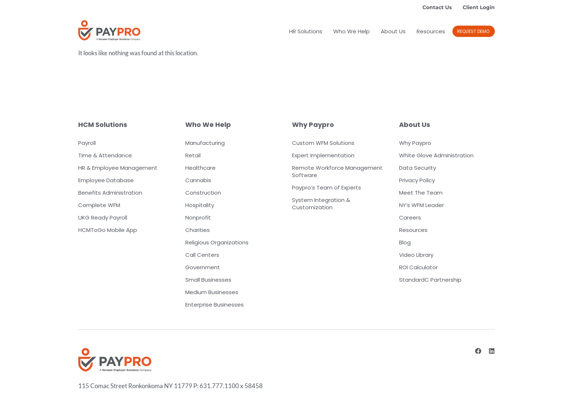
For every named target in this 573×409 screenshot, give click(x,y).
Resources (431, 31)
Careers (410, 217)
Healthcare (200, 168)
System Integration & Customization (321, 203)
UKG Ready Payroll (102, 217)
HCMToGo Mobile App (107, 230)
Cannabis (198, 180)
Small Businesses (208, 280)
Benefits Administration (110, 192)
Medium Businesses (211, 292)
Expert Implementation (323, 155)
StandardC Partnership (430, 280)
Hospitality (199, 205)
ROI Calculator (418, 267)
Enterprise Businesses (214, 304)
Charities (197, 230)
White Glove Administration (436, 155)
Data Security (417, 168)
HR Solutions (305, 31)
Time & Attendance (105, 155)
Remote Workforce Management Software (337, 171)
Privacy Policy (417, 180)
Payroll (87, 143)
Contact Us (437, 7)
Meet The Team (421, 192)
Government (202, 267)
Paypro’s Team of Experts (326, 187)
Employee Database (106, 180)
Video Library (416, 255)
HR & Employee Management (118, 168)
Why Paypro (415, 143)
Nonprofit (198, 217)
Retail (193, 155)
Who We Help (351, 31)
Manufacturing (205, 143)
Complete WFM (99, 205)
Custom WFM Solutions (323, 143)
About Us (393, 31)
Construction (203, 192)
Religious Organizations (216, 242)
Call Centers (202, 255)
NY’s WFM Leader (421, 205)
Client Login (479, 7)
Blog (405, 242)
